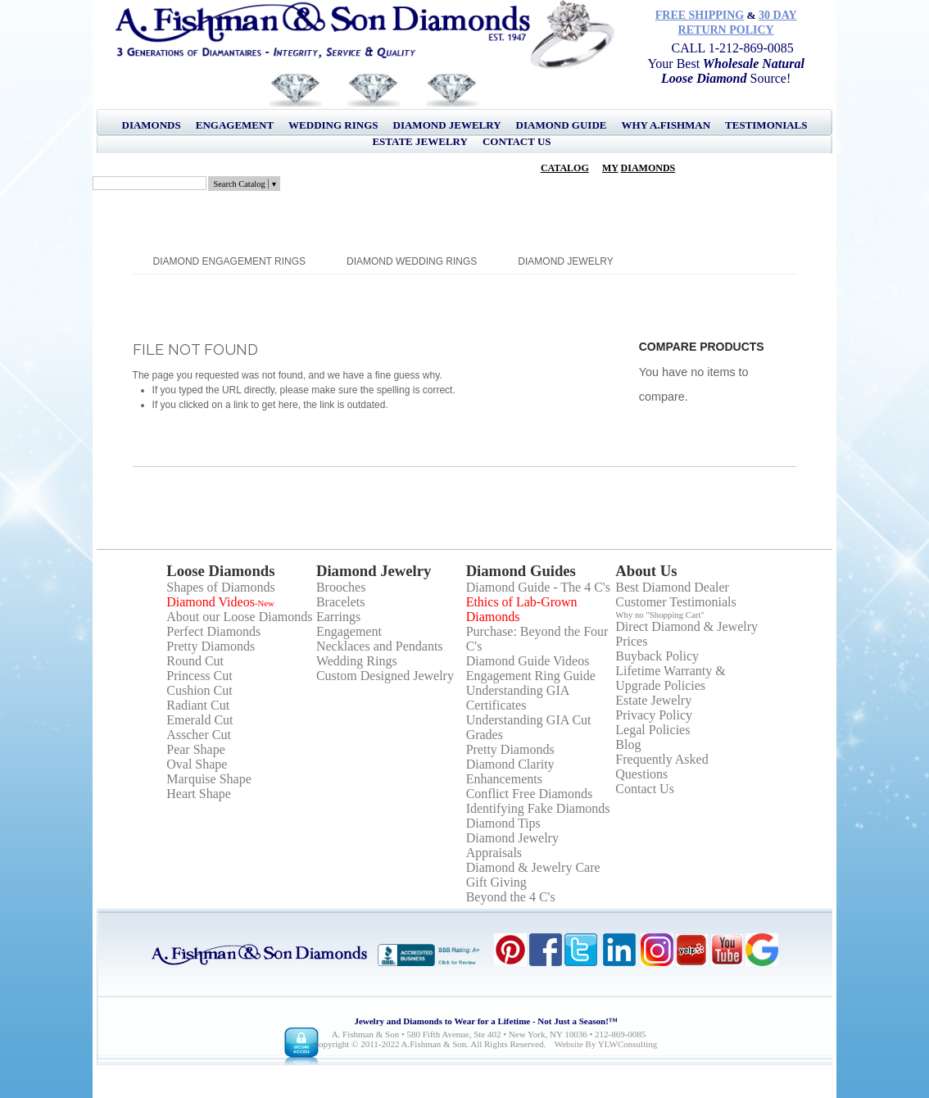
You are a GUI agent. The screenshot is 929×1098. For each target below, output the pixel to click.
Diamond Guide (561, 125)
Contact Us (517, 141)
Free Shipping (700, 15)
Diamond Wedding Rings (412, 261)
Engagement (235, 125)
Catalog (565, 168)
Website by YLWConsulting (606, 1044)
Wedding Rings (333, 125)
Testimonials (766, 125)
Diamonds (151, 125)
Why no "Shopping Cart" (660, 614)
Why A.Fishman (665, 125)
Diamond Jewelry (447, 125)
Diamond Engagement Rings (229, 261)
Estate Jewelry (419, 141)
